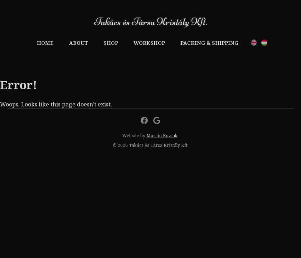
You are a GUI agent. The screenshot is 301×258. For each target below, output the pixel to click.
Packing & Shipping (209, 42)
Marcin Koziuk (162, 136)
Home (45, 42)
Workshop (149, 42)
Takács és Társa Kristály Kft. (150, 21)
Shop (110, 42)
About (78, 42)
